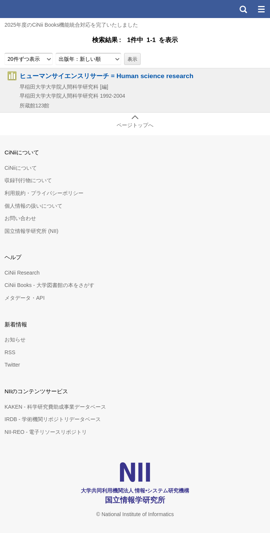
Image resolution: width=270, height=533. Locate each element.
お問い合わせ (20, 218)
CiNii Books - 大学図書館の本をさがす (49, 285)
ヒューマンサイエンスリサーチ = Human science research (106, 76)
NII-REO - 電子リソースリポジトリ (46, 432)
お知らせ (15, 340)
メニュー (261, 9)
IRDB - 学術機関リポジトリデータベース (53, 419)
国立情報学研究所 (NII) (31, 231)
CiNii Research (22, 273)
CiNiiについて (21, 168)
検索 (243, 9)
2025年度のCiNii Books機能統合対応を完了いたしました (71, 25)
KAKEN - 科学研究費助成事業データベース (55, 407)
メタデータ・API (25, 298)
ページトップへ (135, 125)
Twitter (12, 365)
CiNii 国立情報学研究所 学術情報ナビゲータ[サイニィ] (33, 9)
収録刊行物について (28, 180)
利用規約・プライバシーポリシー (44, 193)
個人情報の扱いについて (33, 206)
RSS (10, 352)
